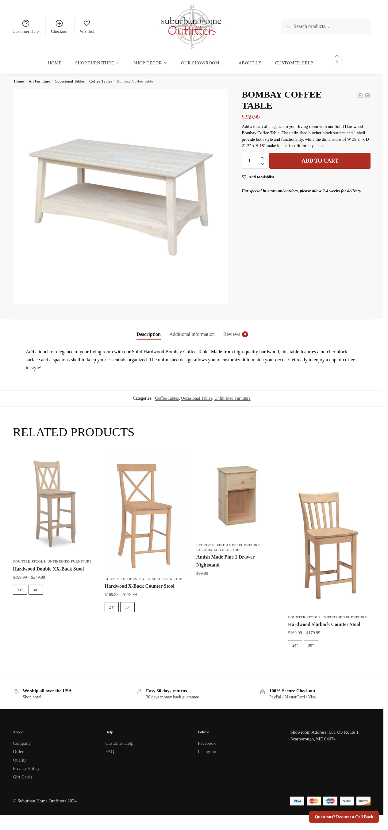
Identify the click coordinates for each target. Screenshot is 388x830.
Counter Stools (29, 557)
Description (148, 330)
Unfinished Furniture (232, 394)
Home (19, 77)
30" (35, 586)
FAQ (109, 747)
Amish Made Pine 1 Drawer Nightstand (225, 557)
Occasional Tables (70, 77)
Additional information (192, 330)
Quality (20, 756)
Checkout (59, 26)
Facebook (207, 739)
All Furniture (39, 77)
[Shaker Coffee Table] (367, 92)
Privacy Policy (26, 764)
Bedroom (205, 541)
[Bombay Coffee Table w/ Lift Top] (360, 92)
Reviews (231, 331)
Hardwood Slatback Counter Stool (324, 620)
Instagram (207, 747)
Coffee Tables (100, 77)
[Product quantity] (249, 157)
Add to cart (320, 157)
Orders (19, 747)
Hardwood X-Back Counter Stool (140, 582)
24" (20, 586)
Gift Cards (22, 773)
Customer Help (26, 26)
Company (22, 739)
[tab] (148, 325)
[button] (262, 154)
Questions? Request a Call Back (344, 817)
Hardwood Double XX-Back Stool (48, 565)
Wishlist (87, 26)
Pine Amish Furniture (238, 541)
